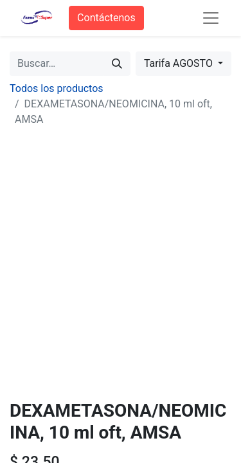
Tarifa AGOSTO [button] (179, 63)
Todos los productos (56, 88)
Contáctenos (106, 18)
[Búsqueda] (116, 63)
